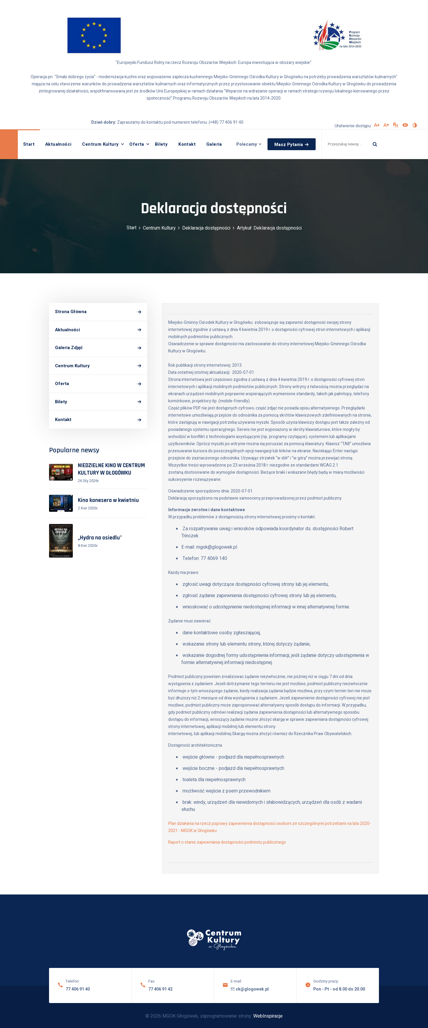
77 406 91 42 (160, 989)
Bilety (161, 144)
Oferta (136, 144)
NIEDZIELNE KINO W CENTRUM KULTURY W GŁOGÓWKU (111, 469)
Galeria (214, 144)
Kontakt (187, 144)
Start (28, 144)
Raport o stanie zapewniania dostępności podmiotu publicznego (227, 842)
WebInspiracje (268, 1016)
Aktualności (58, 144)
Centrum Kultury (100, 144)
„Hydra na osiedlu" (100, 538)
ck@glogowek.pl (250, 989)
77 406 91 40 (78, 989)
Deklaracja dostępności (206, 228)
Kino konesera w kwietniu (108, 500)
